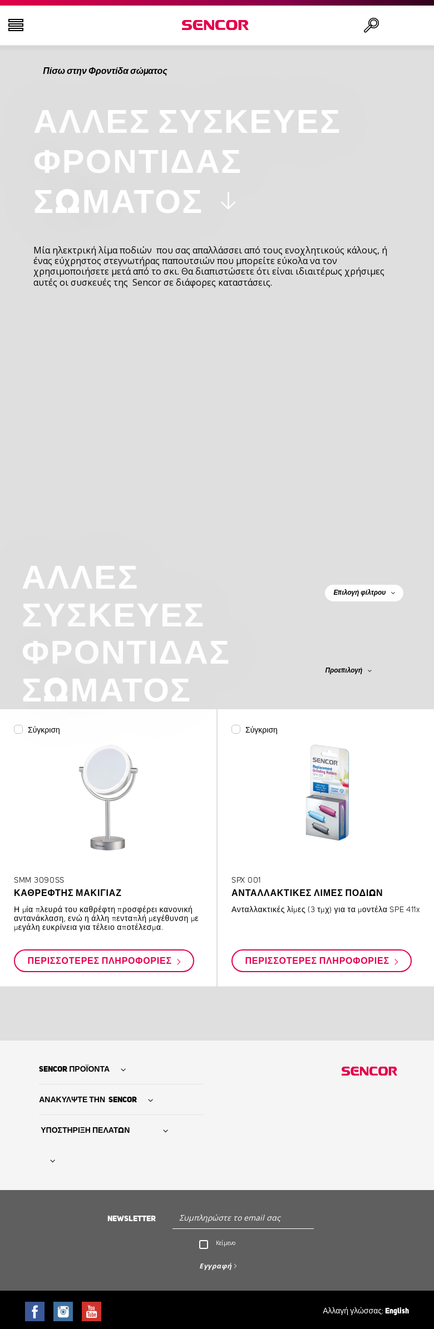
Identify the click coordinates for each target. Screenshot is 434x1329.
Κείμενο (225, 1243)
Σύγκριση (44, 730)
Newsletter (131, 1219)
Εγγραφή (215, 1266)
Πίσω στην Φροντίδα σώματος (105, 71)
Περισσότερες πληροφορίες (101, 961)
